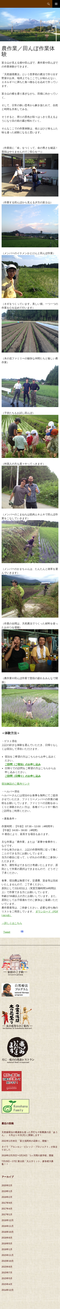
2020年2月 (7, 1185)
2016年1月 (7, 1249)
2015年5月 (7, 1278)
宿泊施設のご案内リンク (16, 783)
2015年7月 (7, 1272)
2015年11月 (8, 1255)
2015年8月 (7, 1266)
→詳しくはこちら (12, 923)
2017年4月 (7, 1208)
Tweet (6, 931)
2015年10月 (8, 1261)
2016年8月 (7, 1237)
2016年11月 (8, 1226)
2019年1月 (7, 1191)
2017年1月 (7, 1214)
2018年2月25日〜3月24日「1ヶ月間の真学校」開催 (27, 1155)
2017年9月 (7, 1203)
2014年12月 (8, 1290)
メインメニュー (56, 4)
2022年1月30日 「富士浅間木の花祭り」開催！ (25, 1141)
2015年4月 (7, 1284)
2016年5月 (7, 1243)
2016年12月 (8, 1220)
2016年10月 (8, 1232)
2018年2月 (7, 1197)
